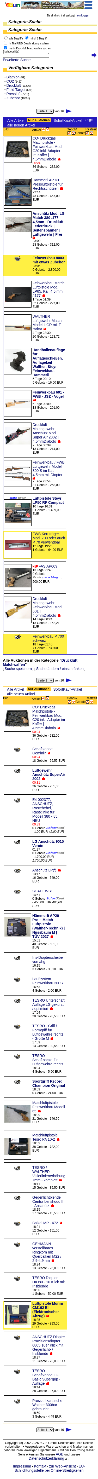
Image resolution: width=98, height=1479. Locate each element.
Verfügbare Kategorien (30, 68)
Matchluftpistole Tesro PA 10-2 (45, 1137)
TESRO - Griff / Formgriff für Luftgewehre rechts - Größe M (47, 1032)
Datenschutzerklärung (46, 1458)
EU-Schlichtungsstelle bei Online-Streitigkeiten (50, 1468)
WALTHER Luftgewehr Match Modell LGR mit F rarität (47, 322)
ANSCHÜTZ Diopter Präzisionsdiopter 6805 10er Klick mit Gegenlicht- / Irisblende (48, 1345)
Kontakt (40, 1466)
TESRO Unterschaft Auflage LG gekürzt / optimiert (48, 1004)
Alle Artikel (15, 120)
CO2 (10, 81)
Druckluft (14, 85)
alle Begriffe (16, 38)
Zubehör (13, 98)
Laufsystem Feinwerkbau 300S (47, 981)
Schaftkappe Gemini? (42, 751)
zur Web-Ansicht (62, 1466)
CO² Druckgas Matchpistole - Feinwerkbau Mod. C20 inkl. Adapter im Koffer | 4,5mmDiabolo (48, 148)
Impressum (22, 1466)
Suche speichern (18, 669)
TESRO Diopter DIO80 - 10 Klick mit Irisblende (48, 1282)
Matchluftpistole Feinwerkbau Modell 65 (48, 1107)
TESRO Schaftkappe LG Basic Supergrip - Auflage (46, 1377)
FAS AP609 (48, 566)
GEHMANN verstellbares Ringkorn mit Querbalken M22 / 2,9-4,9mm (46, 1252)
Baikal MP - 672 (45, 1223)
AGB (60, 1454)
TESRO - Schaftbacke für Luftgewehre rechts (47, 1060)
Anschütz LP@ (44, 870)
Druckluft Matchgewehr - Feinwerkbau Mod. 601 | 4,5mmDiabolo (48, 607)
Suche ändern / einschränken (60, 669)
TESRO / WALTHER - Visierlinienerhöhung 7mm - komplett (48, 1173)
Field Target (16, 90)
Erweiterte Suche (17, 60)
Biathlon (13, 77)
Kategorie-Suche (24, 22)
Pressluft (14, 94)
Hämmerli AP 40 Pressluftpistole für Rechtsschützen (48, 184)
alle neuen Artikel (21, 125)
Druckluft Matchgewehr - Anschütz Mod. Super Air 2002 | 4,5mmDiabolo (46, 433)
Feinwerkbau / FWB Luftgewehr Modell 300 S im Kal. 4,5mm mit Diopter (49, 468)
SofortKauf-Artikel (68, 120)
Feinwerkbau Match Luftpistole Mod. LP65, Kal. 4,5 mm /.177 (48, 289)
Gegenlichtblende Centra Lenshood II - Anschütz (47, 1201)
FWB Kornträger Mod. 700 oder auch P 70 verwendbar (49, 538)
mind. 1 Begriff (38, 38)
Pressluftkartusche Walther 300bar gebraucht (47, 1405)
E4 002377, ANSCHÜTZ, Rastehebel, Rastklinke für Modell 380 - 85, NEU (45, 810)
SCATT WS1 (42, 891)
